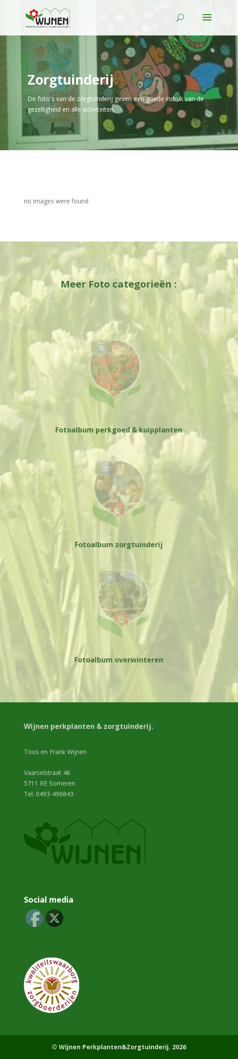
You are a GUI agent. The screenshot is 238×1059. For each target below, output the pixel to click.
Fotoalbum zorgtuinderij (119, 544)
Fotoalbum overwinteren (118, 660)
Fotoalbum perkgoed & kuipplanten (118, 430)
